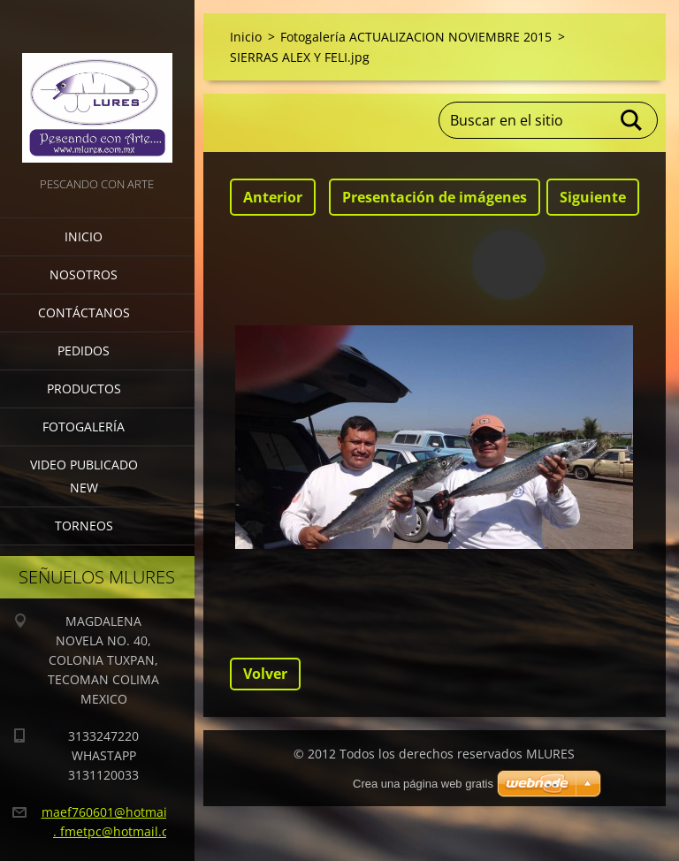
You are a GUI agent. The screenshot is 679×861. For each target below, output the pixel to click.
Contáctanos (84, 312)
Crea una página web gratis (423, 783)
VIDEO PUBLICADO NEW (84, 476)
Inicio (84, 236)
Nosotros (84, 274)
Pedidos (83, 350)
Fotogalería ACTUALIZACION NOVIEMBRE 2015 (416, 36)
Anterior (272, 197)
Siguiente (593, 197)
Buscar (632, 120)
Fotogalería (83, 426)
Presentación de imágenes (434, 197)
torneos (84, 525)
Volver (265, 673)
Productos (84, 388)
